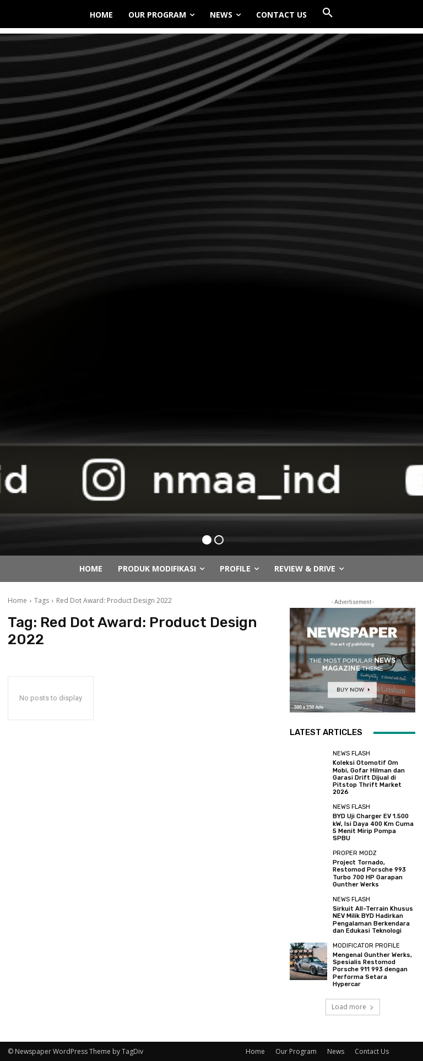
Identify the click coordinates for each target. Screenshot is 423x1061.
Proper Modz (355, 853)
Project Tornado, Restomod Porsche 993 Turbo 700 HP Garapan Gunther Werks (369, 873)
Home (17, 600)
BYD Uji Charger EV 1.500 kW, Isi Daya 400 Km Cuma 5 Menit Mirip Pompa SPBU (373, 827)
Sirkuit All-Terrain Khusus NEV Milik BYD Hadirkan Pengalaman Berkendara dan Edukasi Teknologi (373, 919)
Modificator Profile (366, 945)
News (335, 1050)
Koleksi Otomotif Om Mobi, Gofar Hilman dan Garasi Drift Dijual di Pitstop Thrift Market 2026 (369, 777)
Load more (353, 1006)
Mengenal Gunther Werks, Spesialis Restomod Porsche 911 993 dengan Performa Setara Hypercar (372, 969)
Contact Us (372, 1050)
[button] (327, 13)
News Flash (351, 753)
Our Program (296, 1050)
